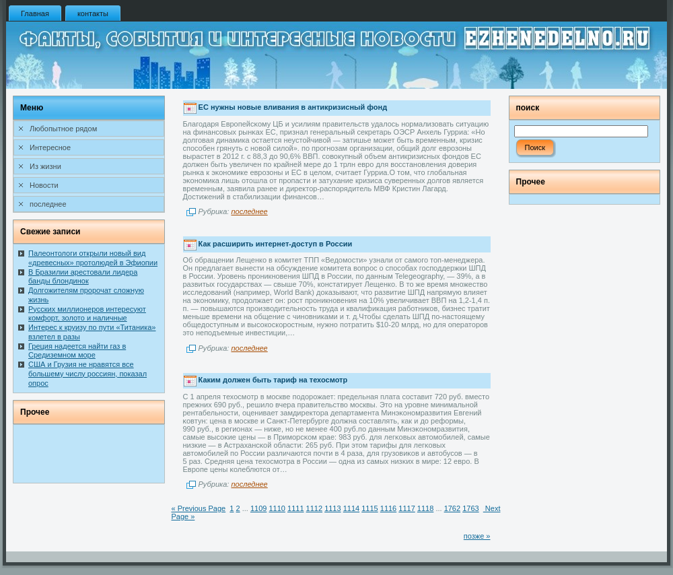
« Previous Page (199, 508)
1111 (295, 508)
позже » (477, 536)
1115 (369, 508)
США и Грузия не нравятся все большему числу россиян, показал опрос (87, 373)
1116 (388, 508)
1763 (470, 508)
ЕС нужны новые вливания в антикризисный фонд (293, 108)
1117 (406, 508)
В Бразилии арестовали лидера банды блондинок (82, 276)
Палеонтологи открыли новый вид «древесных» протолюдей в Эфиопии (92, 258)
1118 (425, 508)
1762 (452, 508)
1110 (277, 508)
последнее (249, 211)
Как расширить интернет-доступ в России (276, 244)
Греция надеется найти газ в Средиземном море (77, 351)
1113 (332, 508)
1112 (314, 508)
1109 (258, 508)
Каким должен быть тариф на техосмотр (273, 380)
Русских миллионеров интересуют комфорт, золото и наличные (87, 314)
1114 (351, 508)
